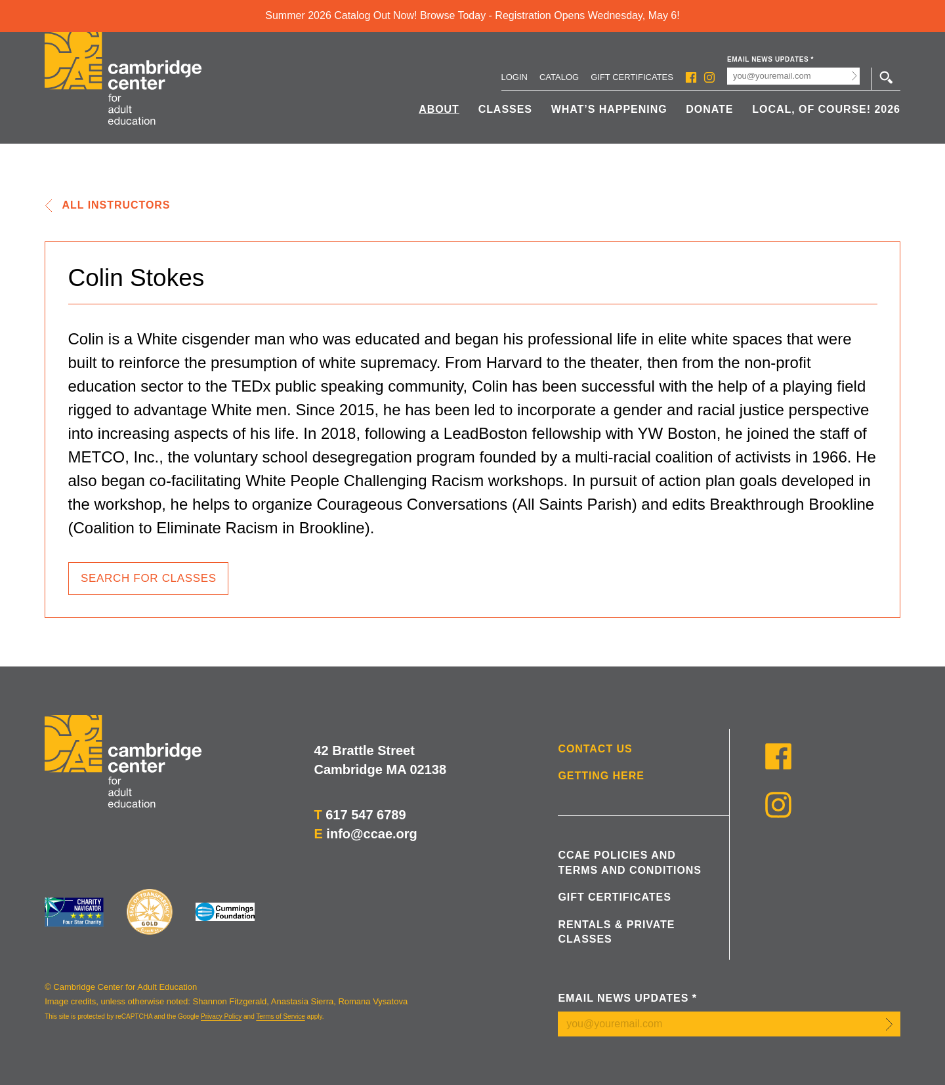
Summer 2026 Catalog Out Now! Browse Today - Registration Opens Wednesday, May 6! (472, 15)
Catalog (559, 77)
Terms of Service (280, 1016)
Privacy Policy (221, 1016)
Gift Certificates (632, 77)
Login (514, 77)
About (439, 109)
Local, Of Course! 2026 (826, 109)
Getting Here (601, 775)
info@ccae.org (371, 834)
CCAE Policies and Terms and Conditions (630, 862)
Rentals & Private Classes (616, 932)
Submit (855, 76)
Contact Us (595, 748)
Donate (709, 109)
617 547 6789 (366, 815)
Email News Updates (770, 59)
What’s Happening (609, 109)
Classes (505, 109)
